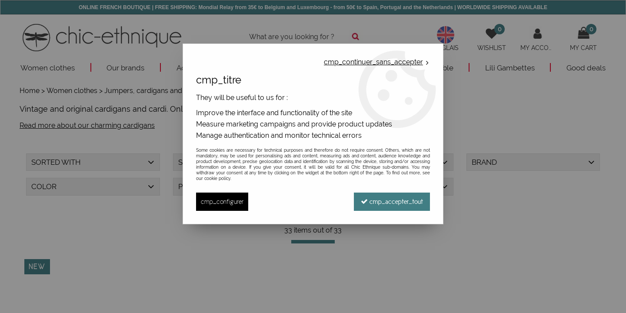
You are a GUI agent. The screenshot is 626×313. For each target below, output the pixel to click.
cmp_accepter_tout (392, 201)
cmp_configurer (222, 201)
